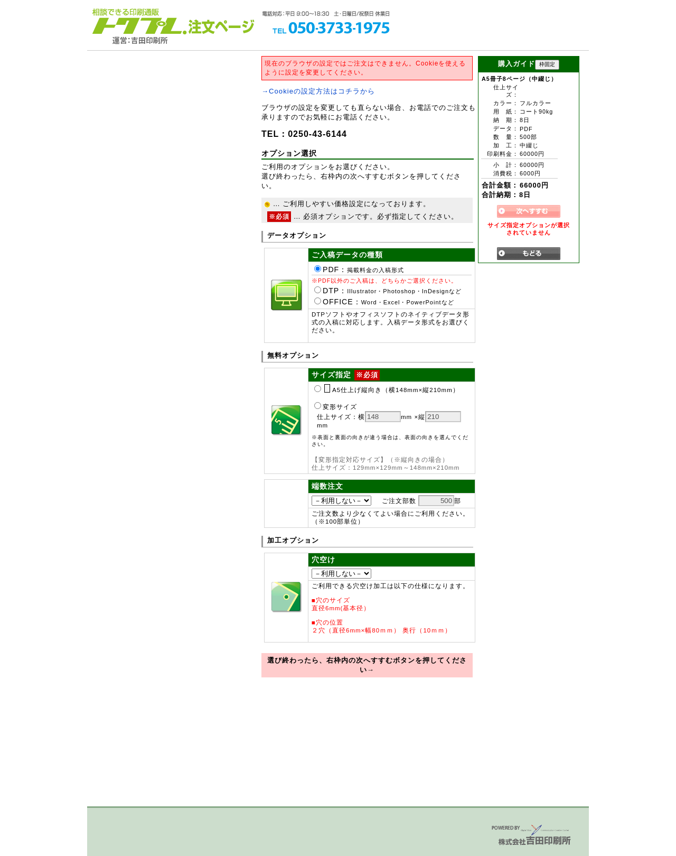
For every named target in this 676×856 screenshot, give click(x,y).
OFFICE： (384, 301)
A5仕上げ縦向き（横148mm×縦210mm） (386, 390)
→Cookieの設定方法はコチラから (318, 91)
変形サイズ (335, 407)
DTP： (388, 290)
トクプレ (137, 21)
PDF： (359, 269)
